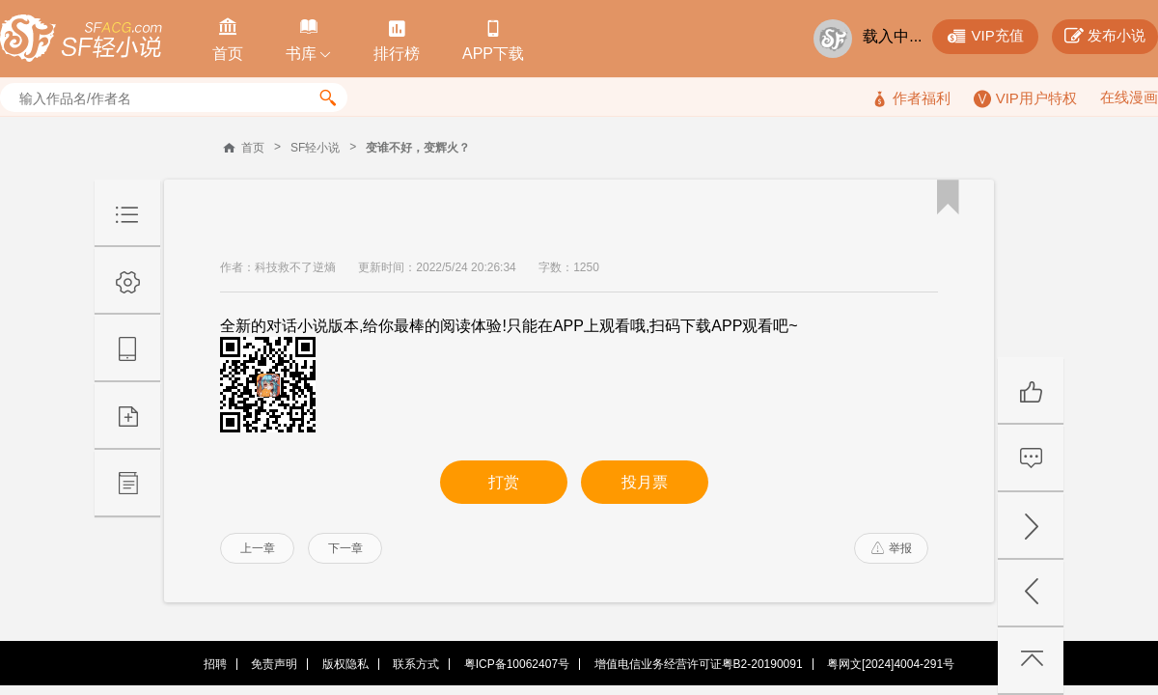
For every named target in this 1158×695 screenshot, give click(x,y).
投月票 (644, 482)
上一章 (257, 548)
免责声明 (274, 664)
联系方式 (416, 664)
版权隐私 (345, 664)
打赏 (503, 482)
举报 (891, 548)
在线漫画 (1129, 97)
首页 (252, 147)
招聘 (215, 664)
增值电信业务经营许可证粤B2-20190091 (698, 664)
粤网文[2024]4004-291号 (890, 664)
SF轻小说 (315, 147)
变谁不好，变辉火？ (418, 147)
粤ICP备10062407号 (516, 664)
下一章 (345, 548)
